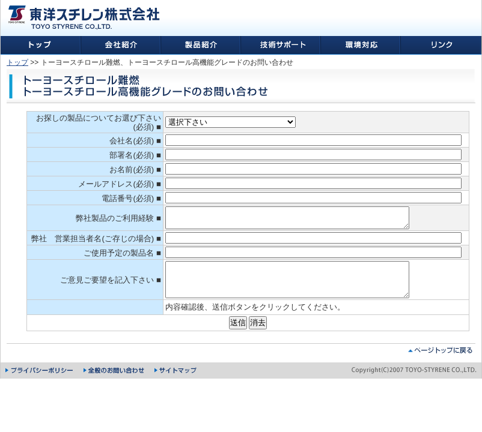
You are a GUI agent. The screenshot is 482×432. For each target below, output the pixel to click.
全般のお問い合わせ (114, 385)
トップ (17, 62)
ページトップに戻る (440, 364)
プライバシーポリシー (40, 385)
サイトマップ (176, 385)
